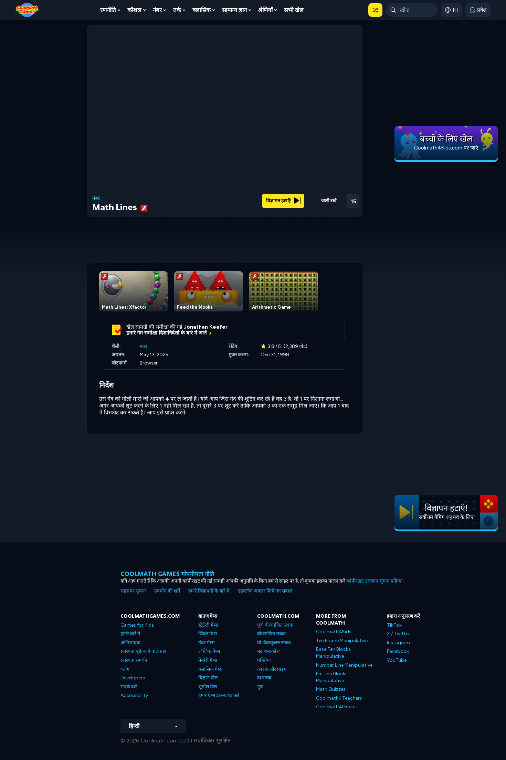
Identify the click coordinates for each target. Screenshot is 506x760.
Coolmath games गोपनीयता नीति (167, 574)
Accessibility (134, 695)
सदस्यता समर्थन (133, 660)
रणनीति (108, 10)
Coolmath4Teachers (339, 698)
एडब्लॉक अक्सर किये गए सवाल (265, 591)
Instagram (398, 643)
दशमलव (264, 678)
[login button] (478, 10)
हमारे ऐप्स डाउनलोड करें (218, 695)
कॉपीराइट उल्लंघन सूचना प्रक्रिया (374, 581)
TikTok (394, 625)
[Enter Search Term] (412, 10)
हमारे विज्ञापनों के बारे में (208, 591)
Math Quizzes (331, 689)
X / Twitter (398, 634)
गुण (260, 687)
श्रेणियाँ (265, 10)
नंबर (157, 10)
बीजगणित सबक (271, 634)
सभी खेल (294, 10)
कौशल (134, 10)
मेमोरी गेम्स (207, 660)
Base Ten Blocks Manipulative (333, 652)
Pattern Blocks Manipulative (332, 677)
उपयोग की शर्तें (167, 591)
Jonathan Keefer (206, 327)
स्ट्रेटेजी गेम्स (208, 625)
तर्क (177, 10)
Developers (132, 678)
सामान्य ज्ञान (234, 10)
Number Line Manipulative (344, 665)
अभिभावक (130, 643)
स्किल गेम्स (207, 634)
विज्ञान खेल (208, 678)
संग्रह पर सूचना (133, 591)
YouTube (397, 660)
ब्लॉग (124, 669)
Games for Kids (137, 625)
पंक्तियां (264, 660)
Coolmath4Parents (337, 707)
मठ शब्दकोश (268, 651)
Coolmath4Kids (333, 632)
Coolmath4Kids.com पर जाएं (446, 148)
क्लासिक (201, 10)
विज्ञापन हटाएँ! (283, 200)
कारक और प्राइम (271, 669)
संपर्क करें (128, 687)
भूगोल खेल (207, 687)
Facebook (398, 651)
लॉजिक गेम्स (209, 651)
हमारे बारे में (130, 634)
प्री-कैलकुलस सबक (274, 643)
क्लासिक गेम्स (210, 669)
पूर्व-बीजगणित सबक (275, 625)
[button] (375, 10)
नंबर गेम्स (206, 643)
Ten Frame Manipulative (342, 641)
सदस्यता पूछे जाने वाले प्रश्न (143, 651)
